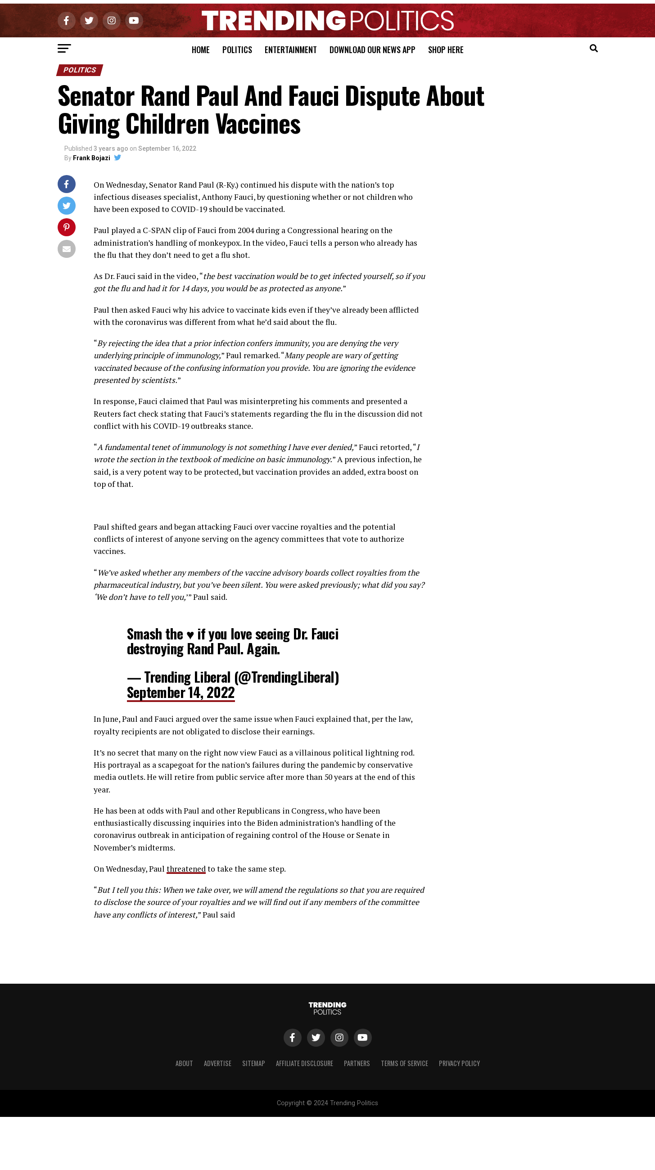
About (184, 1063)
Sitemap (253, 1063)
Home (201, 49)
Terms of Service (404, 1063)
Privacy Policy (459, 1063)
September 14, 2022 (181, 692)
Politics (237, 49)
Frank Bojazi (91, 158)
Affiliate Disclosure (304, 1063)
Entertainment (291, 49)
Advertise (217, 1063)
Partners (357, 1063)
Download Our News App (373, 49)
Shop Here (446, 49)
